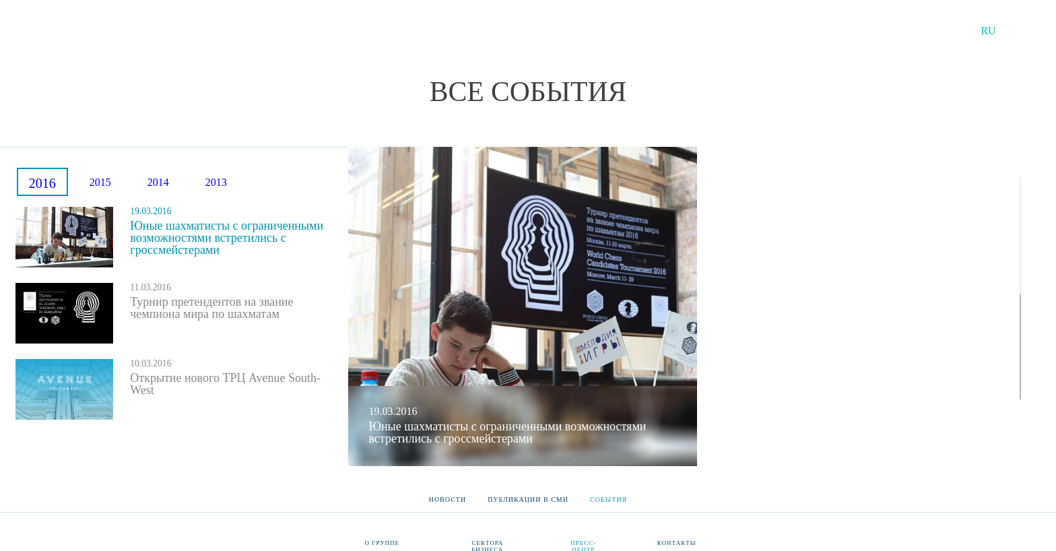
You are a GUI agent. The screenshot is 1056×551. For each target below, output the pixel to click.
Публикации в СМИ (528, 495)
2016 (42, 183)
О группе (382, 543)
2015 (100, 182)
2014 (158, 182)
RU (988, 30)
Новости (447, 495)
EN (1026, 30)
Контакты (676, 543)
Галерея (796, 435)
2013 (216, 182)
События (608, 495)
